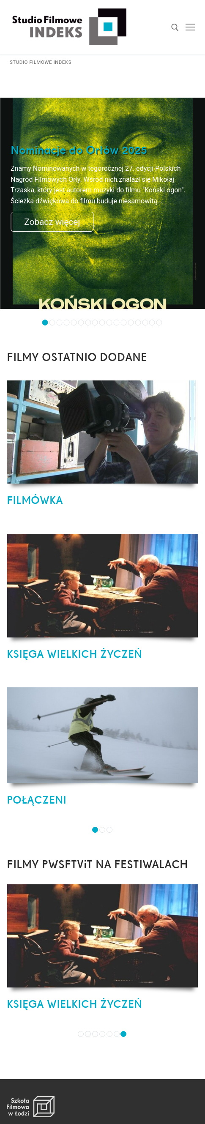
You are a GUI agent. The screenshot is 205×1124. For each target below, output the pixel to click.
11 (117, 322)
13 (131, 322)
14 (138, 322)
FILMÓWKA (35, 500)
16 (152, 322)
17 (159, 322)
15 (145, 322)
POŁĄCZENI (36, 799)
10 (109, 322)
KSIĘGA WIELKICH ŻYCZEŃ (74, 654)
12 (123, 322)
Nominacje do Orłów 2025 (79, 149)
